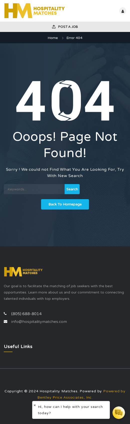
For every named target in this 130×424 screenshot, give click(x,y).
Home (53, 38)
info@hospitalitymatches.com (39, 321)
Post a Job (65, 27)
